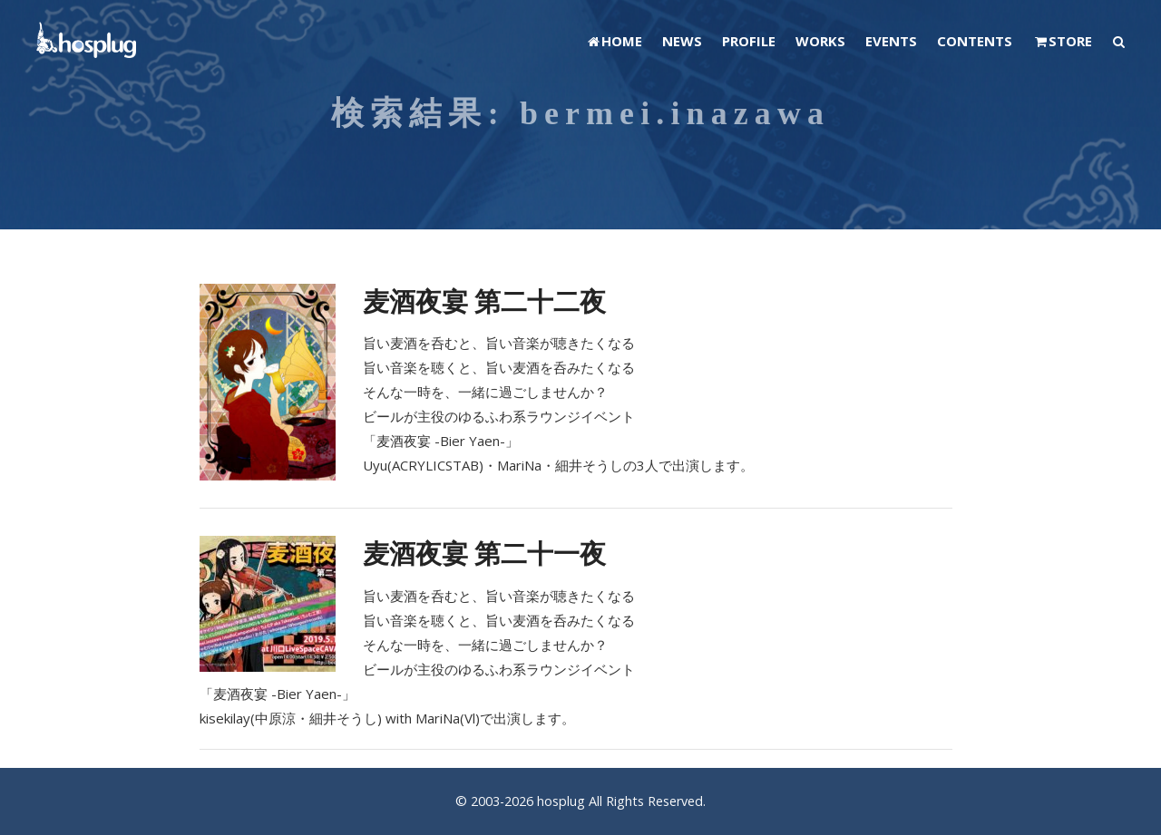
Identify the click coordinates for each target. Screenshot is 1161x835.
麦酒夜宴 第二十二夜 (484, 300)
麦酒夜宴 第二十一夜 (484, 552)
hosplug (561, 801)
